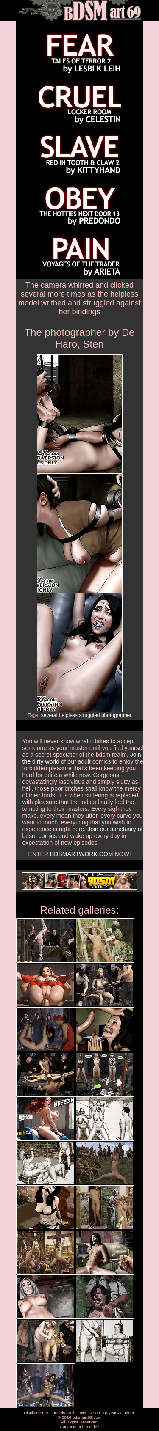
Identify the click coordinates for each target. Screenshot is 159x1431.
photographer (116, 715)
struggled (89, 715)
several (49, 715)
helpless (68, 715)
